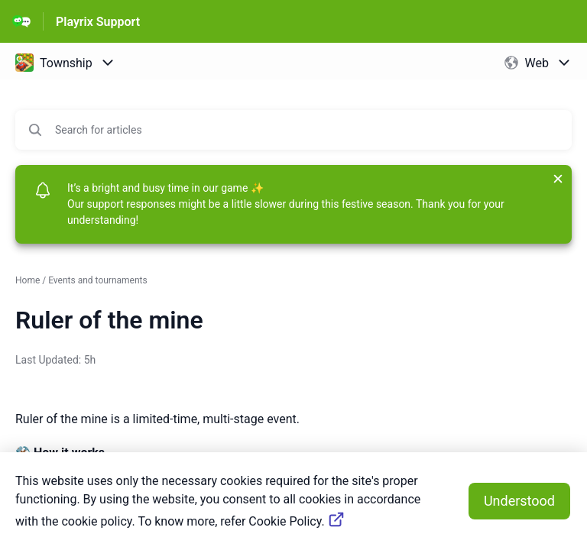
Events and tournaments (98, 280)
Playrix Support (98, 22)
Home (27, 280)
